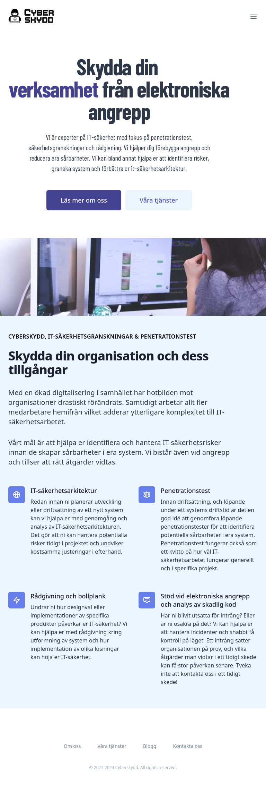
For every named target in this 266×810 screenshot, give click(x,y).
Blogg (149, 746)
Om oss (72, 746)
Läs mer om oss (84, 200)
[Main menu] (253, 16)
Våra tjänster (159, 200)
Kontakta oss (187, 746)
